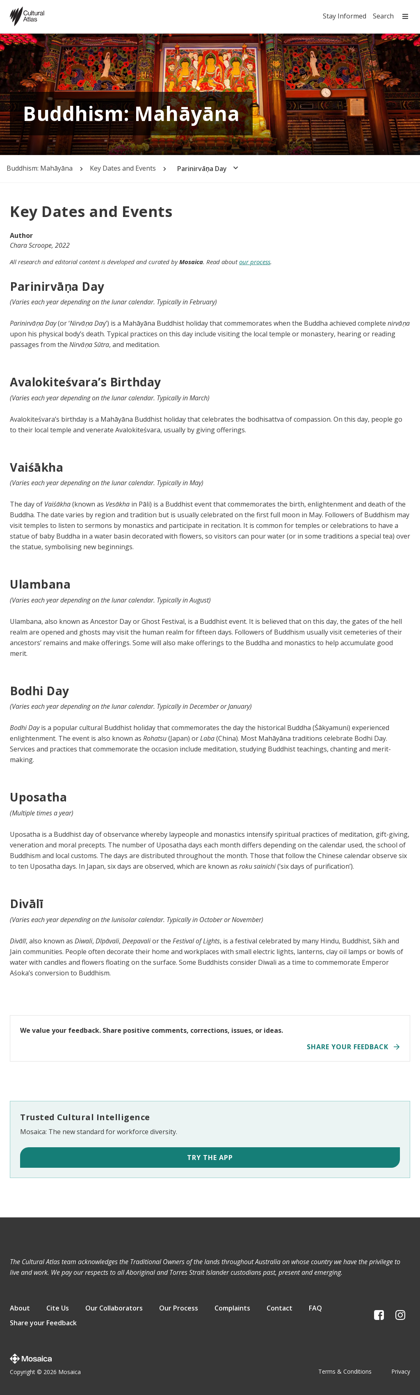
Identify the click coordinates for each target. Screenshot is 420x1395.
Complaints (232, 1308)
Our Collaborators (114, 1308)
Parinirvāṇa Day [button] (207, 168)
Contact (279, 1308)
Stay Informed (344, 16)
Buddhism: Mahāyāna (40, 168)
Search (383, 16)
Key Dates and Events (123, 168)
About (20, 1308)
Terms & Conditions (345, 1371)
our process (254, 262)
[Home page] (27, 16)
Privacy (400, 1371)
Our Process (178, 1308)
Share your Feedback (43, 1323)
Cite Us (57, 1308)
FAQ (315, 1308)
